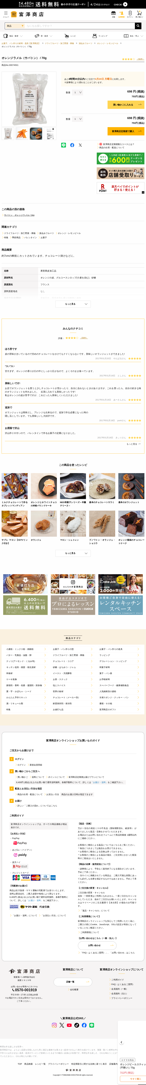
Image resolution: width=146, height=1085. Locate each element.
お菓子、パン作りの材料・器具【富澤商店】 (21, 43)
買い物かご (21, 777)
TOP (20, 1064)
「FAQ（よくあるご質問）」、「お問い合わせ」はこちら (106, 953)
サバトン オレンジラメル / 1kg (18, 215)
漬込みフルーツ (85, 43)
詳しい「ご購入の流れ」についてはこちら (36, 805)
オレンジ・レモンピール (107, 43)
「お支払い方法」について (52, 915)
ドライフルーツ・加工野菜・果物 (59, 43)
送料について (36, 777)
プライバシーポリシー (120, 998)
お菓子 (42, 237)
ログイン (20, 765)
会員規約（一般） (118, 989)
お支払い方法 (51, 794)
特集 (5, 237)
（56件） (140, 59)
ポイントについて (55, 777)
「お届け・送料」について (23, 915)
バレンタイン (29, 237)
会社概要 (73, 989)
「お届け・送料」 (99, 782)
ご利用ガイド (116, 980)
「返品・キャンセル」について (94, 910)
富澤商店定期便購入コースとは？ (115, 144)
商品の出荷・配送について (110, 147)
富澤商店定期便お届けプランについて (85, 777)
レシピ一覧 (40, 1064)
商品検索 (28, 1064)
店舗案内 (113, 1064)
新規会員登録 (34, 765)
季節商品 (15, 237)
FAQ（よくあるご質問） (121, 984)
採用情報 (124, 1064)
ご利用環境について (88, 932)
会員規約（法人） (118, 993)
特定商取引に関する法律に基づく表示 (89, 1064)
